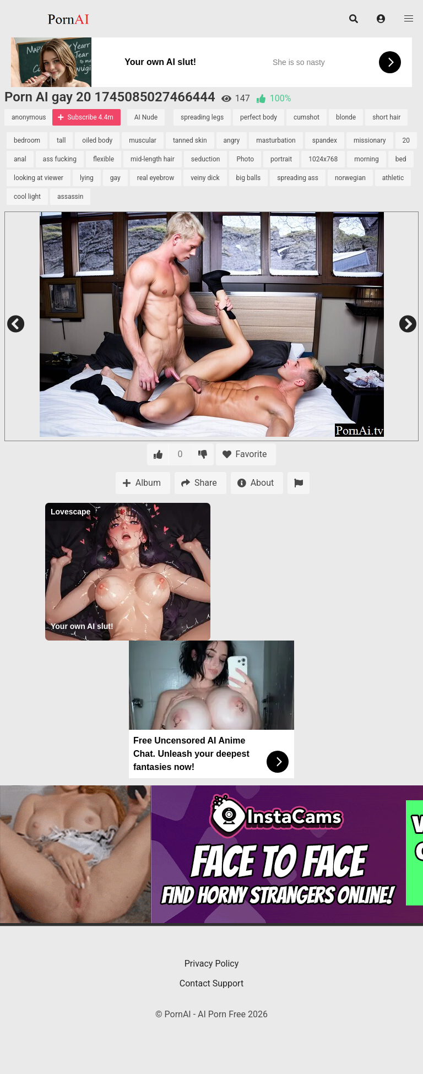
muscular (142, 140)
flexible (103, 159)
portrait (281, 159)
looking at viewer (38, 178)
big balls (248, 178)
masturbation (275, 140)
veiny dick (205, 178)
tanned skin (190, 140)
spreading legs (202, 117)
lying (87, 178)
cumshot (306, 117)
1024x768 (323, 159)
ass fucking (60, 159)
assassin (70, 196)
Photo (245, 159)
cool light (27, 196)
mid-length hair (153, 159)
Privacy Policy (212, 963)
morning (366, 159)
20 (406, 140)
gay (115, 178)
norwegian (350, 178)
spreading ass (297, 178)
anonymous (29, 117)
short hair (386, 117)
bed (400, 159)
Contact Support (211, 983)
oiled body (97, 140)
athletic (393, 178)
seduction (205, 159)
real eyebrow (156, 178)
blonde (346, 117)
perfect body (258, 117)
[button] (381, 18)
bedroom (27, 140)
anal (20, 159)
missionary (370, 140)
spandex (324, 140)
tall (61, 140)
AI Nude (146, 117)
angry (232, 140)
